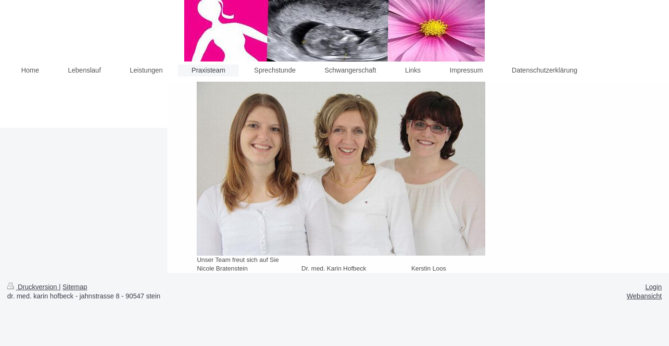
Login (653, 287)
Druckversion (33, 287)
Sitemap (75, 287)
